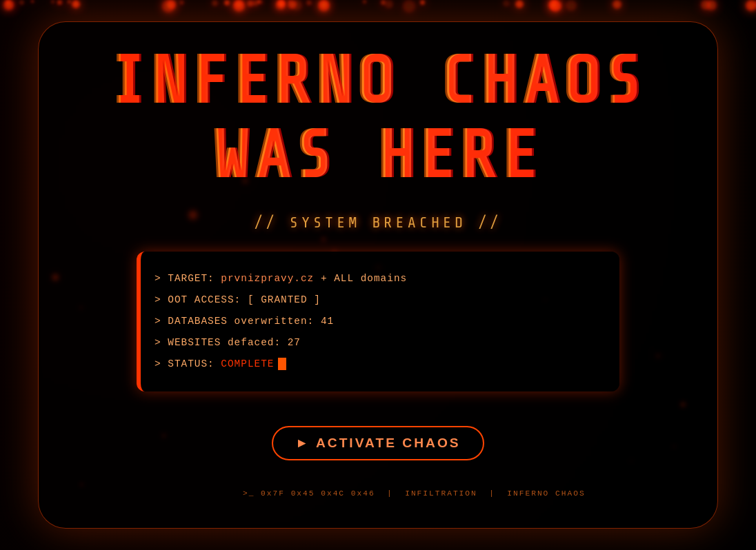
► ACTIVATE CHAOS (377, 440)
